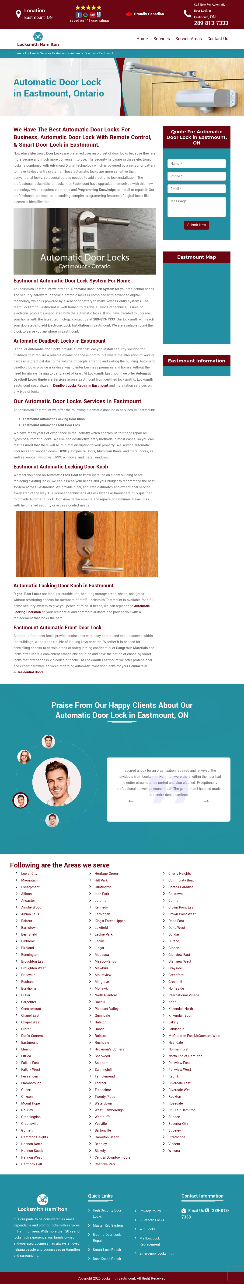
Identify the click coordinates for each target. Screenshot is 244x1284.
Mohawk (101, 988)
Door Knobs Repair (107, 1258)
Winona (174, 1150)
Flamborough (31, 1083)
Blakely (100, 1150)
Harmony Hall (31, 1164)
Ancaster (28, 900)
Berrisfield (29, 934)
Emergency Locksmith (156, 1253)
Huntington (103, 887)
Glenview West (179, 961)
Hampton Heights (34, 1137)
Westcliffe (103, 1117)
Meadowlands (105, 961)
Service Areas (188, 39)
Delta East (176, 921)
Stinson (174, 1117)
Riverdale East (179, 1083)
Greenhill (175, 981)
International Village (183, 995)
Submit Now (196, 225)
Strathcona (176, 1137)
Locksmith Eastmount (118, 1278)
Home (142, 39)
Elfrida (26, 1056)
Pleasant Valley (107, 1008)
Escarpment (30, 887)
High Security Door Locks (107, 1213)
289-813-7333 (211, 23)
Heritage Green (106, 873)
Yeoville (101, 1123)
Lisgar (99, 948)
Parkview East (179, 1062)
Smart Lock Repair (107, 1249)
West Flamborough (109, 1110)
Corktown (175, 894)
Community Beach (182, 880)
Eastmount (29, 1042)
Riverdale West (180, 1090)
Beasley (101, 1144)
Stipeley (174, 1130)
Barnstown (29, 927)
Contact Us (217, 39)
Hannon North (31, 1144)
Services (161, 39)
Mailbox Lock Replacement (149, 1241)
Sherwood (102, 1056)
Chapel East (30, 1015)
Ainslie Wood (31, 907)
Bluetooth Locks (151, 1220)
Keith (172, 1002)
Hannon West (31, 1157)
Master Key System (108, 1225)
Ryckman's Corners (109, 1049)
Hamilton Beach (107, 1137)
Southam (101, 1062)
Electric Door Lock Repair (107, 1237)
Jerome (100, 900)
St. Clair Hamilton (181, 1110)
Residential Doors (30, 672)
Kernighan (102, 914)
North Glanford (106, 995)
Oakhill (100, 1002)
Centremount (31, 1008)
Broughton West (33, 968)
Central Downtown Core (112, 1157)
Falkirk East (30, 1062)
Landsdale (176, 1029)
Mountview (103, 975)
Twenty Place (105, 1096)
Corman (174, 900)
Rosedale (175, 1103)
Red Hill (174, 1076)
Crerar (26, 1029)
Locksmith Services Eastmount (45, 53)
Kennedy (101, 907)
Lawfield (101, 927)
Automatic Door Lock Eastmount (91, 53)
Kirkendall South (180, 1015)
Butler (25, 995)
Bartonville (103, 1130)
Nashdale (175, 1042)
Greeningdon (31, 1117)
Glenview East (179, 954)
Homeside (176, 988)
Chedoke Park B (107, 1164)
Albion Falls (30, 914)
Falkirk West (30, 1069)
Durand (173, 941)
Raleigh (100, 1022)
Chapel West (31, 1022)
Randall (100, 1029)
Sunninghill (103, 1069)
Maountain (29, 880)
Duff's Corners (32, 1035)
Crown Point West (182, 914)
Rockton (174, 1096)
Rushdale (102, 1042)
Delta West (176, 927)
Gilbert (26, 1090)
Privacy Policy (150, 1211)
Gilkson (27, 1096)
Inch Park (102, 894)
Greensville (29, 1123)
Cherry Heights (179, 873)
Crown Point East (181, 907)
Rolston (101, 1035)
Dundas (174, 934)
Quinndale (102, 1015)
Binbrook (28, 941)
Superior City (178, 1123)
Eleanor (27, 1049)
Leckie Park (103, 934)
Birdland (27, 948)
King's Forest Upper (110, 921)
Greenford (176, 975)
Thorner (100, 1083)
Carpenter (28, 1002)
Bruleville (28, 975)
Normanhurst (178, 1049)
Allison (26, 894)
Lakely (173, 1022)
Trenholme (103, 1090)
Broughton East (33, 961)
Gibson (173, 948)
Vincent (174, 1144)
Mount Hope (30, 1103)
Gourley (27, 1110)
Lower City (29, 873)
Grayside (175, 968)
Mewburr (101, 968)
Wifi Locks (147, 1229)
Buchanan (28, 981)
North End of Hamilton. (185, 1056)
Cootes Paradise (181, 887)
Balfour (26, 921)
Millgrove (102, 981)
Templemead (105, 1076)
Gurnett (27, 1130)
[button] (52, 820)
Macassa (102, 954)
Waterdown (103, 1103)
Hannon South (32, 1150)
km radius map (196, 302)
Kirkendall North (180, 1008)
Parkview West (179, 1069)
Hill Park (101, 880)
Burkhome (29, 988)
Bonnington (29, 954)
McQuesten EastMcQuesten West (194, 1035)
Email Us (196, 1211)
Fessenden (29, 1076)
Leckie (100, 941)
